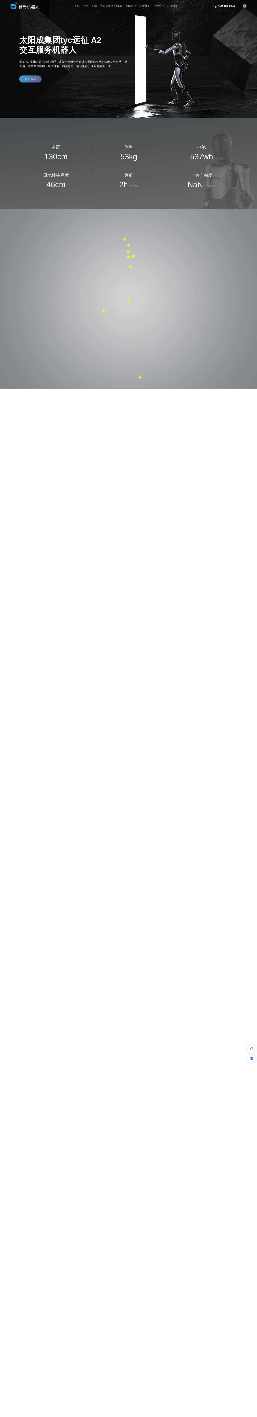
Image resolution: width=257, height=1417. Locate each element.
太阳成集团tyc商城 (111, 5)
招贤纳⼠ (159, 5)
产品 (85, 5)
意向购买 (30, 80)
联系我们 (172, 5)
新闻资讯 (131, 5)
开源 (94, 5)
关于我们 (144, 5)
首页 (77, 5)
